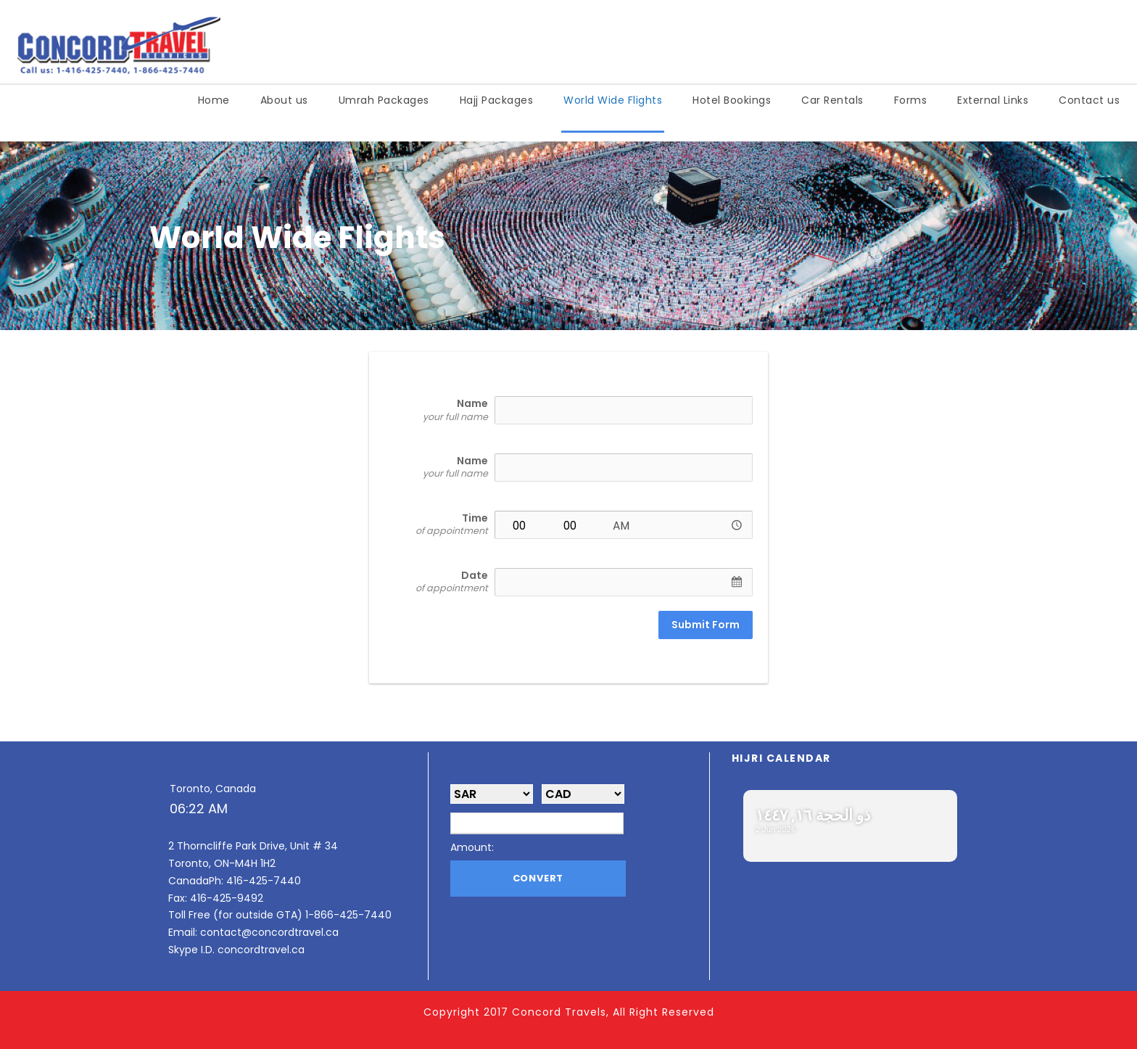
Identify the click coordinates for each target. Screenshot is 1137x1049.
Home (214, 100)
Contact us (1089, 100)
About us (284, 100)
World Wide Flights (612, 100)
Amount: (472, 847)
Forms (910, 100)
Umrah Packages (384, 100)
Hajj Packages (497, 100)
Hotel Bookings (731, 100)
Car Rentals (832, 100)
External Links (992, 100)
